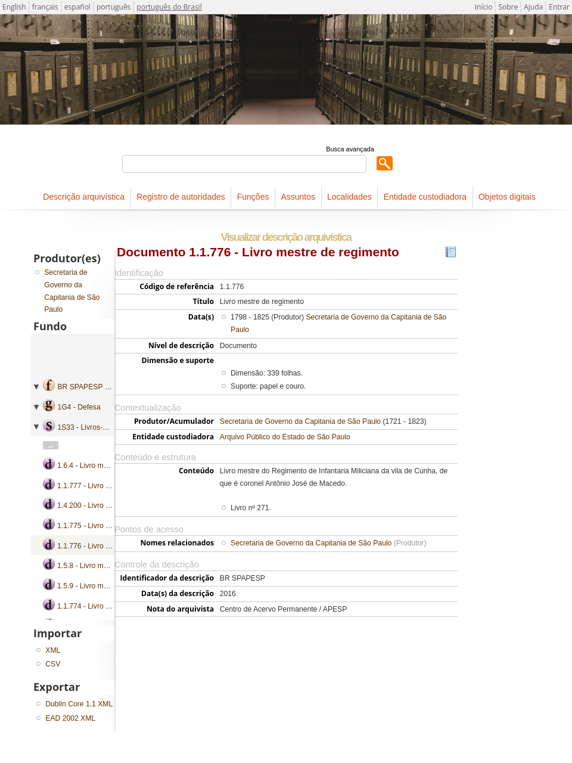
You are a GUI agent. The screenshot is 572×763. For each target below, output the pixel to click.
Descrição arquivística (84, 196)
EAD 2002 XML (70, 718)
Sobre (508, 7)
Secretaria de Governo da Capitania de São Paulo (300, 421)
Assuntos (298, 196)
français (45, 7)
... (51, 445)
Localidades (349, 196)
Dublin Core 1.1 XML (79, 704)
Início (484, 7)
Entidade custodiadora (425, 196)
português (113, 7)
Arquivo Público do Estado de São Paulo (285, 437)
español (77, 7)
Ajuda (533, 7)
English (14, 7)
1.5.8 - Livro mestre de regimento (110, 566)
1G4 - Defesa (78, 407)
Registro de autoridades (180, 196)
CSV (52, 664)
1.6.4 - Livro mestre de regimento (110, 465)
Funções (253, 196)
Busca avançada (350, 149)
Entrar (559, 7)
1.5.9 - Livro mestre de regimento (110, 586)
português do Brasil (168, 7)
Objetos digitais (507, 196)
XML (52, 650)
